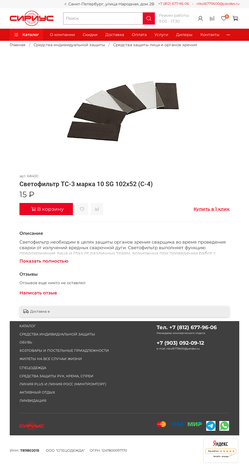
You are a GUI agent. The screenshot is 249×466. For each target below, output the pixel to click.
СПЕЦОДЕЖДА (32, 368)
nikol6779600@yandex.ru (217, 3)
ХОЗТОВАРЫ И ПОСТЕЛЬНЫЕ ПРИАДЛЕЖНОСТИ (64, 350)
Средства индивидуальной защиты (69, 45)
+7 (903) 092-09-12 (180, 343)
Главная (18, 45)
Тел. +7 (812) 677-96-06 (187, 327)
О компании (62, 34)
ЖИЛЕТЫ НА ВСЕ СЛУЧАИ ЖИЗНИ (50, 359)
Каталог (26, 34)
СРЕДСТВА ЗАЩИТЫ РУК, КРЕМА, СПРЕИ (56, 376)
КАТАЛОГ (27, 326)
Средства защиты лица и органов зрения (155, 45)
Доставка (114, 34)
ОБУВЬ (25, 342)
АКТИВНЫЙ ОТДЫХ (37, 392)
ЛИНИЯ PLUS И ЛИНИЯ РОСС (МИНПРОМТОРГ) (62, 384)
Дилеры (184, 34)
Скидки (90, 34)
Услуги (161, 34)
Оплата (139, 34)
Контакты (210, 34)
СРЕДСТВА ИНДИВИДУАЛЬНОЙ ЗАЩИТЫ (57, 334)
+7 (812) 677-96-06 (173, 3)
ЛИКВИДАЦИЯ (32, 400)
